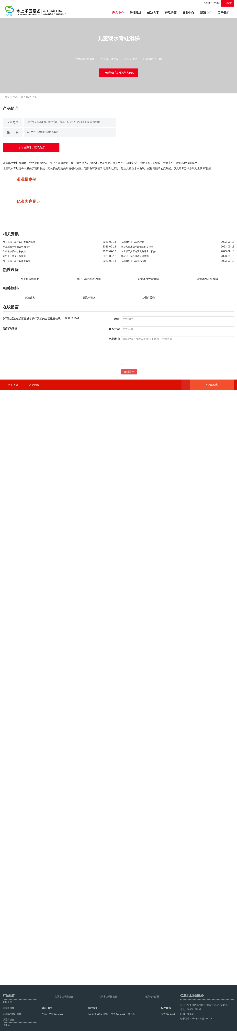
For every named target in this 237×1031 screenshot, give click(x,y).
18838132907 (210, 3)
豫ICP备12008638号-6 (98, 1027)
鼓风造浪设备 (212, 1027)
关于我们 (223, 12)
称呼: (117, 902)
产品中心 (119, 12)
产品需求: (114, 921)
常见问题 (34, 967)
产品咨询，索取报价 (31, 147)
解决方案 (153, 12)
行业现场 (135, 12)
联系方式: (114, 911)
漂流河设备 (89, 880)
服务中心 (188, 12)
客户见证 (13, 967)
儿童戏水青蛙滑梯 (12, 1003)
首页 (8, 96)
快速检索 (217, 967)
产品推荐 (171, 12)
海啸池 (6, 1015)
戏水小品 (33, 96)
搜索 (227, 3)
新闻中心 (206, 12)
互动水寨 (7, 992)
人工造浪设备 (227, 1027)
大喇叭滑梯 (148, 880)
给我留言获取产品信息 (118, 72)
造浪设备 (30, 880)
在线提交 (129, 954)
